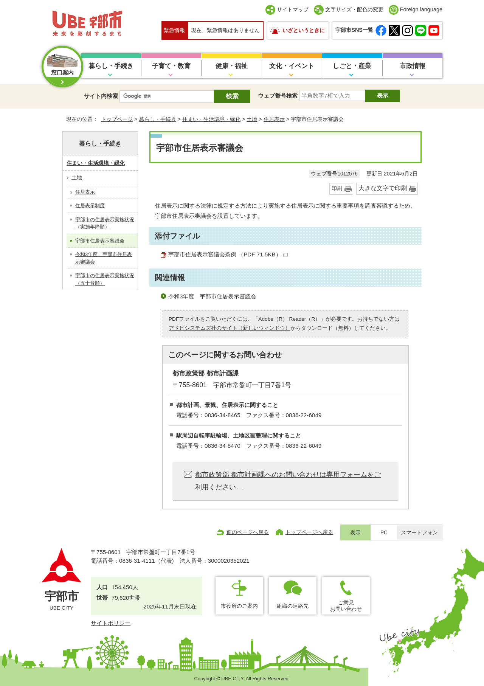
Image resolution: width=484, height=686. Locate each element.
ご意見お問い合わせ (346, 605)
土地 (252, 119)
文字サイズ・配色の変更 (354, 9)
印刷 (337, 188)
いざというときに (303, 30)
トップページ (117, 119)
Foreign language (421, 9)
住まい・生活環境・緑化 (211, 119)
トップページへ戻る (309, 532)
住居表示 (274, 119)
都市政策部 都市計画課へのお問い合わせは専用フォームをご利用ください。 (288, 480)
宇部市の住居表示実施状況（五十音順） (104, 279)
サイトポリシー (110, 623)
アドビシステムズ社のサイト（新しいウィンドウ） (229, 328)
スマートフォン (419, 532)
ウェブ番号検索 (278, 95)
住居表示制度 (90, 205)
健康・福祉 (232, 66)
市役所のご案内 (239, 606)
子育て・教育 (171, 66)
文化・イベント (291, 66)
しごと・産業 (352, 66)
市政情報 (412, 66)
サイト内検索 (101, 96)
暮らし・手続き (110, 66)
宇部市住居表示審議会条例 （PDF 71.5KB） (228, 254)
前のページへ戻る (247, 532)
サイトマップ (293, 9)
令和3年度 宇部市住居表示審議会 (212, 296)
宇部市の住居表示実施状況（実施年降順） (104, 223)
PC (384, 532)
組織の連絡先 (293, 606)
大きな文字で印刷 (382, 188)
